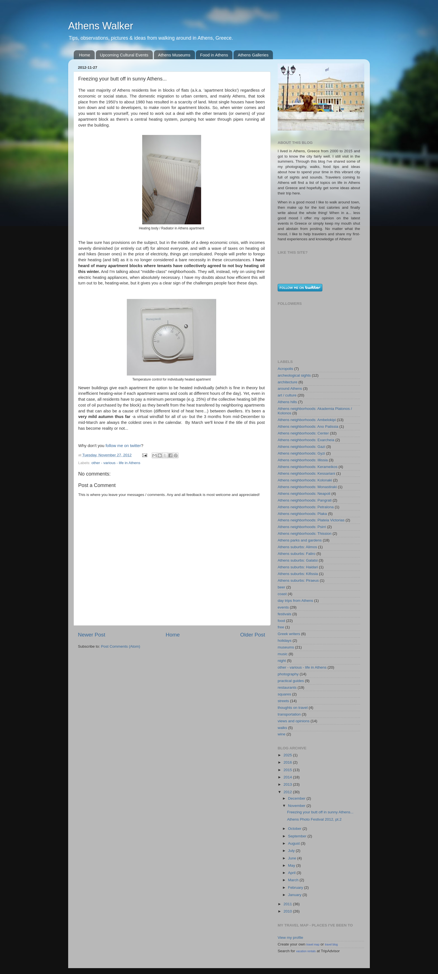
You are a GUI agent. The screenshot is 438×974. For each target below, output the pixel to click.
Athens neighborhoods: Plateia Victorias (311, 520)
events (283, 607)
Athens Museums (174, 55)
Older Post (252, 635)
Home (84, 55)
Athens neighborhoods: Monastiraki (307, 487)
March (293, 880)
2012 (288, 792)
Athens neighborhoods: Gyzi (301, 453)
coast (282, 594)
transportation (289, 714)
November (297, 806)
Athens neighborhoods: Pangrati (305, 500)
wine (281, 734)
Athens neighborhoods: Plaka (302, 514)
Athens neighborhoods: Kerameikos (307, 467)
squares (284, 694)
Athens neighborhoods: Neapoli (304, 493)
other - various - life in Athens (115, 463)
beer (281, 587)
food (281, 621)
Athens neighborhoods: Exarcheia (306, 440)
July (292, 851)
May (292, 865)
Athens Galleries (253, 55)
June (292, 858)
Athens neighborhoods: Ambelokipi (307, 420)
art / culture (287, 395)
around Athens (290, 388)
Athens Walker (100, 26)
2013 (288, 784)
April (292, 873)
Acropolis (285, 369)
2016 (288, 762)
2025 (288, 755)
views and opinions (294, 721)
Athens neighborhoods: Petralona (306, 507)
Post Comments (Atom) (120, 646)
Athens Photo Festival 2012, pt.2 (314, 819)
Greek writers (289, 634)
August (294, 843)
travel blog (331, 944)
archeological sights (294, 375)
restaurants (287, 687)
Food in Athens (214, 55)
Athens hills (287, 402)
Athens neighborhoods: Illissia (303, 460)
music (282, 654)
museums (286, 647)
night (282, 661)
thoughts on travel (293, 707)
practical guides (291, 681)
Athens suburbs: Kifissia (298, 574)
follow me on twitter (123, 445)
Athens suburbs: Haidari (298, 567)
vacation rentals (306, 951)
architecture (287, 382)
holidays (285, 640)
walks (282, 728)
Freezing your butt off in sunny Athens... (320, 812)
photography (288, 674)
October (295, 828)
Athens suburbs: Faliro (296, 554)
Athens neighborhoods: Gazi (301, 447)
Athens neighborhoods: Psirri (302, 527)
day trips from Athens (295, 600)
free (281, 627)
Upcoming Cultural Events (124, 55)
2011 (288, 904)
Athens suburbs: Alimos (297, 547)
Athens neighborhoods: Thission (305, 533)
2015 (288, 770)
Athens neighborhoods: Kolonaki (305, 480)
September (298, 836)
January (295, 895)
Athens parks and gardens (300, 540)
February (296, 887)
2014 (288, 777)
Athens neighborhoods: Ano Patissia (308, 426)
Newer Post (91, 635)
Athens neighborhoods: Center (303, 433)
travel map (313, 944)
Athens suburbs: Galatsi (298, 560)
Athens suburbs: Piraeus (298, 580)
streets (283, 701)
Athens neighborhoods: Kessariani (306, 473)
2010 (288, 911)
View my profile (290, 937)
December (297, 798)
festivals (284, 614)
